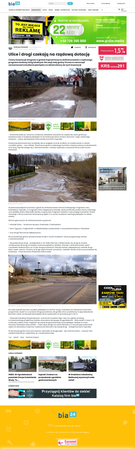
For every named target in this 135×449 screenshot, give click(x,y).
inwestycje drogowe (32, 337)
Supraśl (16, 337)
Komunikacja (106, 3)
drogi (22, 337)
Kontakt (78, 426)
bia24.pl (86, 432)
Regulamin (63, 426)
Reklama (71, 426)
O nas (56, 426)
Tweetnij (76, 47)
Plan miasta (90, 3)
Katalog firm (121, 3)
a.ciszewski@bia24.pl (34, 47)
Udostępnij (90, 47)
